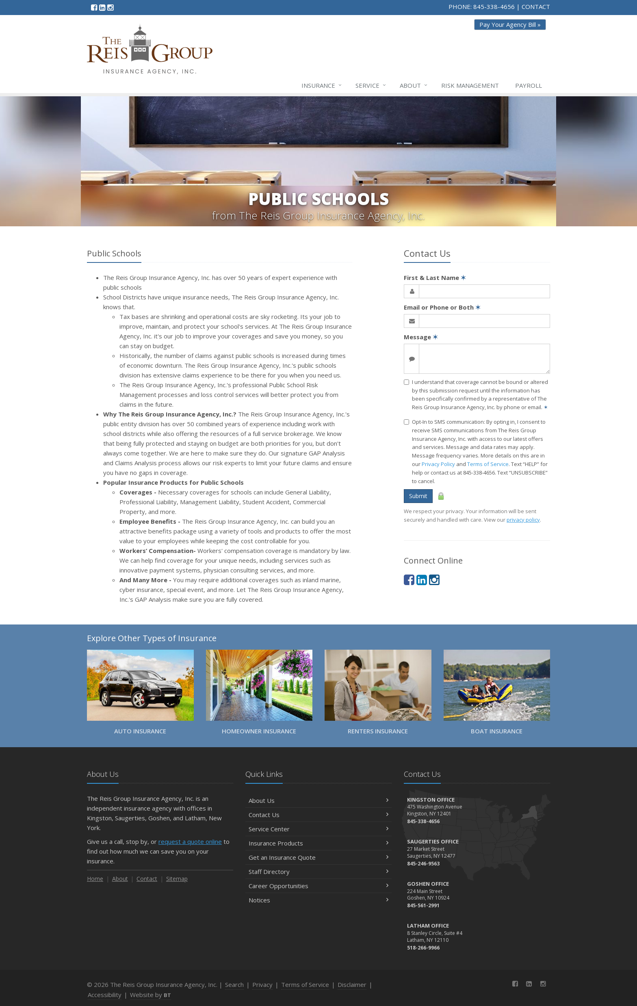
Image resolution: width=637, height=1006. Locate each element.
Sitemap (177, 878)
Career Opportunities (318, 886)
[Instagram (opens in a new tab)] (110, 7)
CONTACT (536, 6)
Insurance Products (318, 843)
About (414, 85)
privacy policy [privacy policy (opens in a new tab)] (523, 519)
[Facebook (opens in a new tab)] (94, 7)
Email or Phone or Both (442, 307)
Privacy (262, 984)
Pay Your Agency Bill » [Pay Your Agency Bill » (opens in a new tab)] (510, 24)
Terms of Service (488, 464)
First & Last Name (435, 277)
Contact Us (318, 815)
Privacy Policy (438, 464)
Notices (318, 900)
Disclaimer (352, 984)
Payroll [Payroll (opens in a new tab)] (528, 85)
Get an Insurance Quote (318, 857)
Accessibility (104, 995)
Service (371, 85)
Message (421, 337)
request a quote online (190, 841)
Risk (470, 85)
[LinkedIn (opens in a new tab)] (102, 7)
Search (234, 984)
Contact (146, 878)
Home (95, 878)
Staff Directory (318, 871)
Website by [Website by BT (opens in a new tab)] (150, 995)
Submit (418, 496)
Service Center (318, 829)
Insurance (321, 85)
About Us (318, 800)
